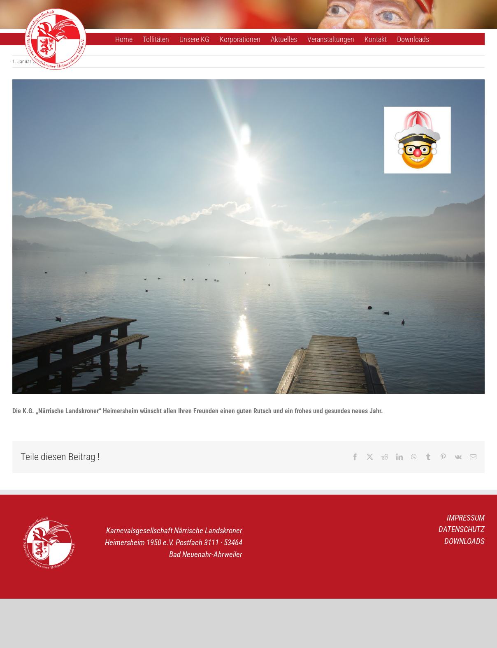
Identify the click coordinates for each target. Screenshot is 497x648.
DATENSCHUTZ (462, 529)
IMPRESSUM (466, 518)
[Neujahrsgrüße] (248, 236)
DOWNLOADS (464, 541)
